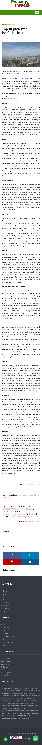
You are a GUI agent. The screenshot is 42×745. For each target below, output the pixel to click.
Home (5, 591)
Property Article (8, 636)
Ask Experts (7, 611)
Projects (5, 597)
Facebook (5, 658)
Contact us (6, 645)
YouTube (5, 676)
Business (6, 628)
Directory (6, 603)
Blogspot (5, 667)
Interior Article (8, 639)
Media (5, 606)
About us (5, 594)
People (5, 600)
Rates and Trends (8, 642)
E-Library (6, 609)
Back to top (27, 739)
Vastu (4, 630)
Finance (5, 633)
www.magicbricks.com (32, 484)
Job (4, 625)
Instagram (6, 664)
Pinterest (5, 670)
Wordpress (6, 673)
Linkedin (5, 661)
